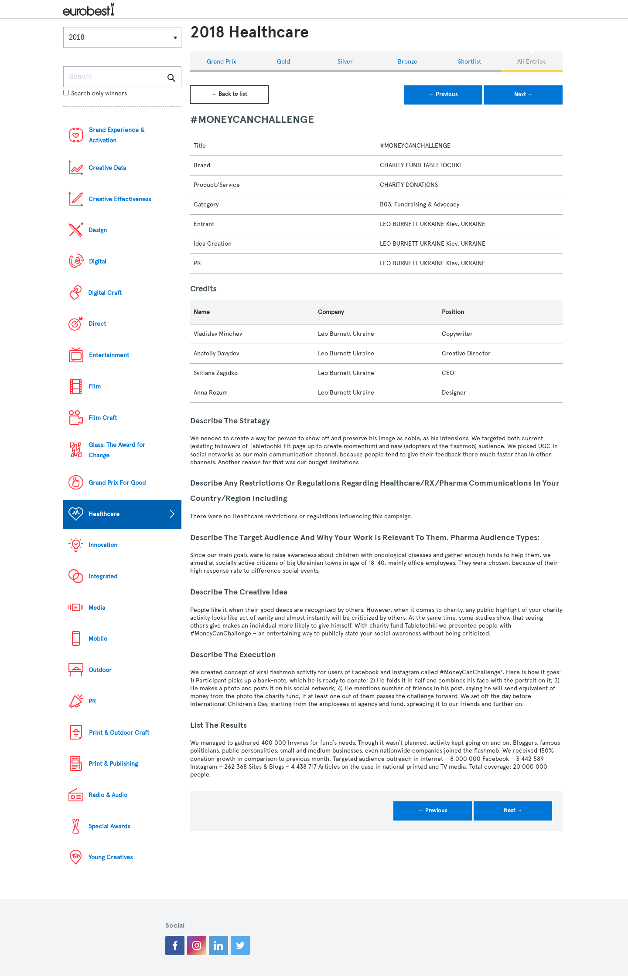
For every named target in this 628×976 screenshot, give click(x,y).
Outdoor (100, 670)
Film (95, 386)
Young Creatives (111, 857)
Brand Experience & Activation (116, 135)
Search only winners (95, 93)
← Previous (443, 94)
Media (97, 607)
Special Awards (109, 826)
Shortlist (469, 61)
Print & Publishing (113, 763)
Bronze (407, 61)
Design (98, 230)
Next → (523, 94)
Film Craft (103, 418)
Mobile (98, 638)
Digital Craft (105, 293)
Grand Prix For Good (117, 482)
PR (92, 701)
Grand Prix (221, 61)
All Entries (531, 61)
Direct (97, 324)
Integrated (103, 576)
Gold (283, 61)
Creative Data (107, 168)
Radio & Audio (108, 795)
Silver (345, 61)
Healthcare (104, 514)
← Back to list (229, 94)
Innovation (103, 545)
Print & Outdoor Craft (119, 732)
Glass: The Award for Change (117, 450)
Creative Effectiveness (120, 199)
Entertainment (109, 355)
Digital (97, 261)
